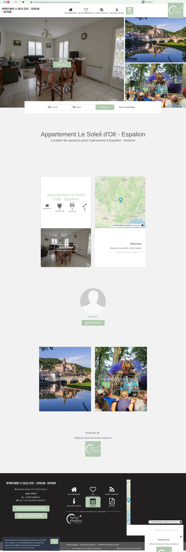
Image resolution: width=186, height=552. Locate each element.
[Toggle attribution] (142, 225)
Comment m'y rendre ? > (128, 253)
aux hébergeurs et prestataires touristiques (86, 550)
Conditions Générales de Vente (108, 546)
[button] (127, 107)
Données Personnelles (88, 546)
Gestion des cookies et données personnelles (20, 548)
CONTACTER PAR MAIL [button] (31, 518)
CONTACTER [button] (93, 324)
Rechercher (105, 107)
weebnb (56, 550)
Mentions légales (72, 546)
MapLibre (137, 226)
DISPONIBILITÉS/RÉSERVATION (31, 510)
